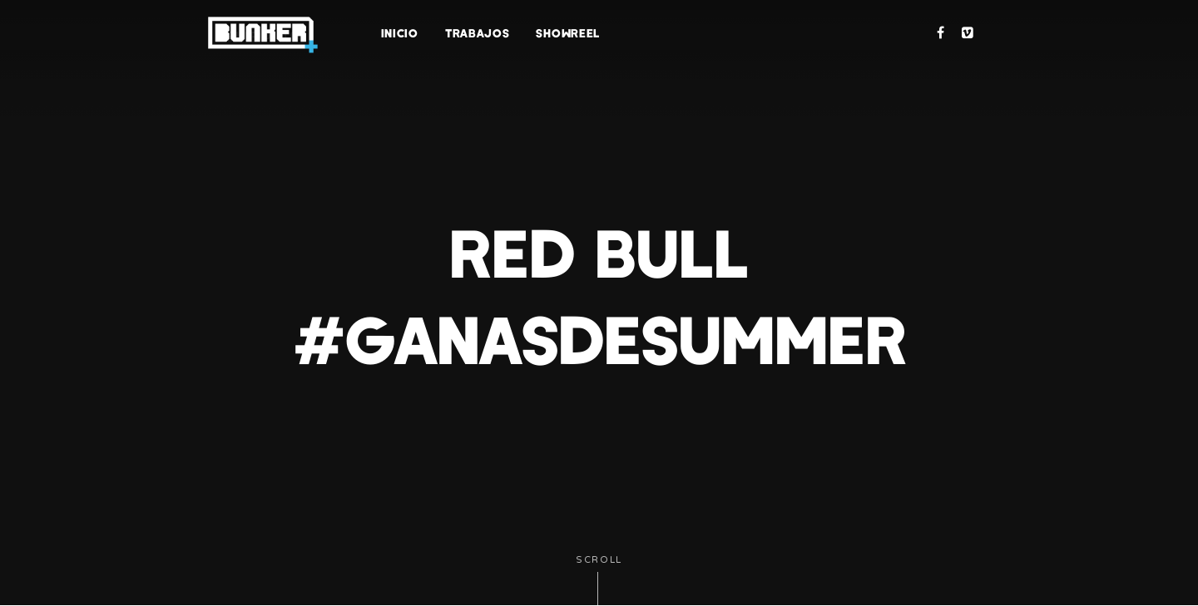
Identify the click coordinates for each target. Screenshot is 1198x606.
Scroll (599, 579)
